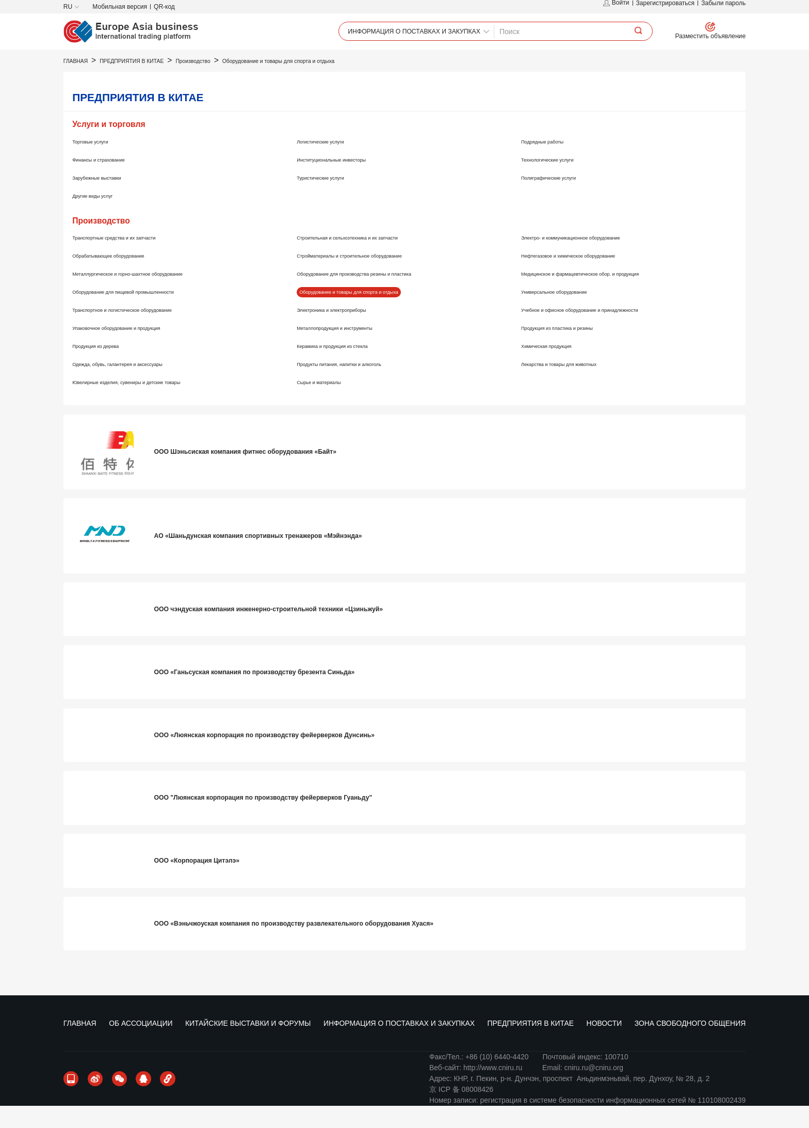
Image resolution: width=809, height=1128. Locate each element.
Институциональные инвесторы (349, 181)
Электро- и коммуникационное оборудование (596, 260)
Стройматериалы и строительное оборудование (377, 278)
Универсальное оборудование (571, 314)
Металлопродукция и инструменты (354, 350)
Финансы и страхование (112, 181)
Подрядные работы (553, 163)
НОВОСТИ (601, 60)
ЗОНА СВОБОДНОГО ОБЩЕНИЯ (684, 60)
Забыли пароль (723, 6)
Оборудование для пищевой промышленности (150, 314)
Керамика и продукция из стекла (351, 367)
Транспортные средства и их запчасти (135, 260)
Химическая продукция (559, 367)
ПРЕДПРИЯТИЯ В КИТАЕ (529, 60)
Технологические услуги (561, 181)
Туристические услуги (333, 199)
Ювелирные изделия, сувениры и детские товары (154, 404)
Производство (211, 83)
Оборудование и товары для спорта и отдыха (311, 83)
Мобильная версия (119, 6)
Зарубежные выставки (109, 199)
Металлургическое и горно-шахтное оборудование (156, 296)
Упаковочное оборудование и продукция (139, 350)
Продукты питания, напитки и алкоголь (361, 386)
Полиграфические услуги (563, 199)
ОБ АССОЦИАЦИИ (144, 60)
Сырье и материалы (330, 404)
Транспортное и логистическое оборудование (148, 332)
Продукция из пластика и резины (576, 350)
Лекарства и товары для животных (578, 386)
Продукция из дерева (107, 367)
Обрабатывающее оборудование (127, 278)
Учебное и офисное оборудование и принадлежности (610, 332)
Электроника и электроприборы (350, 332)
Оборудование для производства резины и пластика (384, 296)
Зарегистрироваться (665, 6)
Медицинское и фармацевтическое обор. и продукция (611, 296)
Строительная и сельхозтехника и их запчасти (374, 260)
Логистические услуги (333, 163)
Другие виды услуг (103, 217)
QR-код (164, 6)
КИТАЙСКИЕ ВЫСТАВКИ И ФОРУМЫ (249, 60)
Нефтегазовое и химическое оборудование (593, 278)
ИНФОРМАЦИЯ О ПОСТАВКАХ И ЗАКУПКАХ (399, 60)
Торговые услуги (99, 163)
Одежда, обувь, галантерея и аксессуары (141, 386)
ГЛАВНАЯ (85, 60)
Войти (616, 6)
